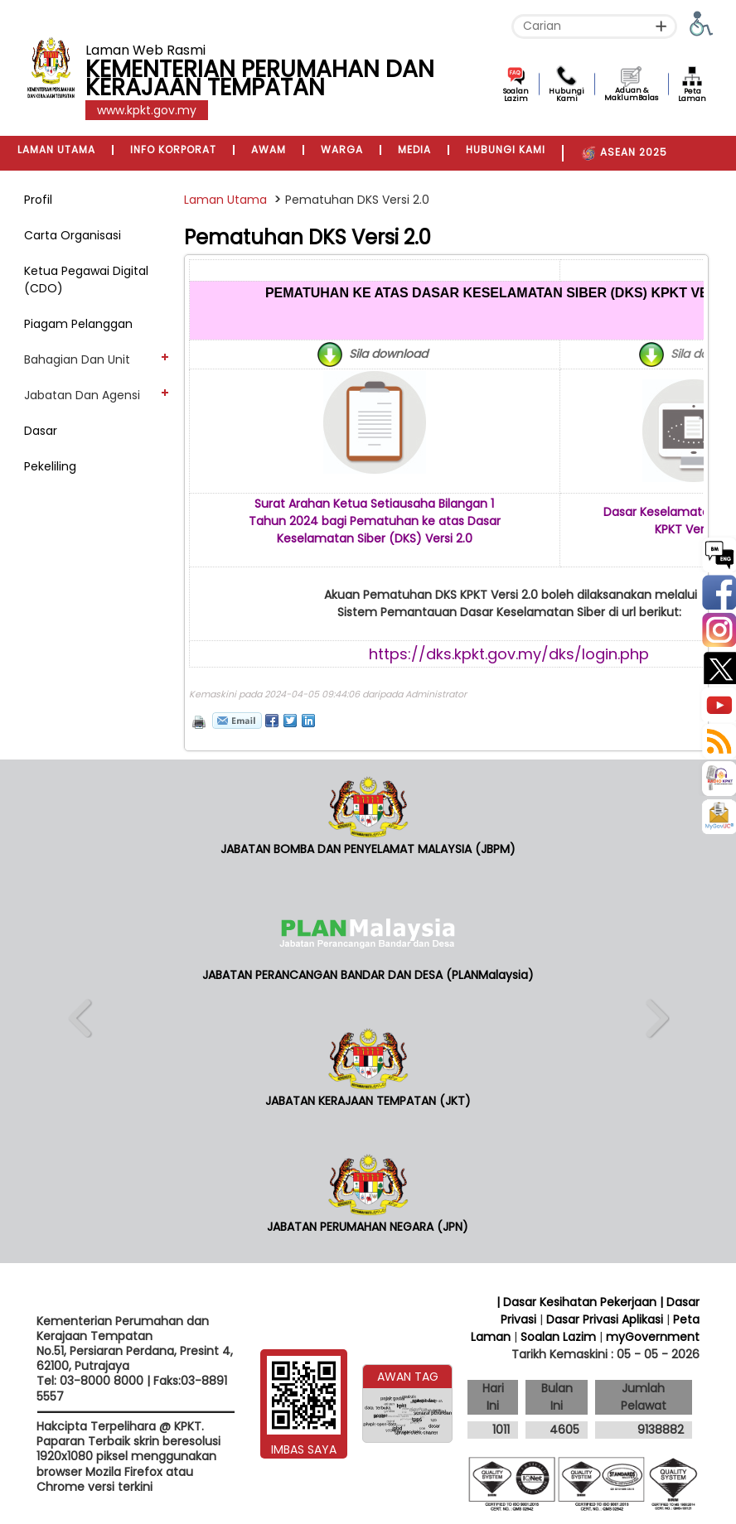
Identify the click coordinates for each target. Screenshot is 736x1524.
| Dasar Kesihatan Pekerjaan (578, 1302)
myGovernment (653, 1337)
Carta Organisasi (72, 235)
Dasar (40, 430)
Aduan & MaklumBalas (631, 94)
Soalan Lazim (516, 95)
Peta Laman (692, 95)
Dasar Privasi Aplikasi (604, 1319)
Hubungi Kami (566, 95)
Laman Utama (225, 199)
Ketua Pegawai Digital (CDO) (86, 280)
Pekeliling (50, 466)
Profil (38, 199)
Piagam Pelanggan (78, 324)
